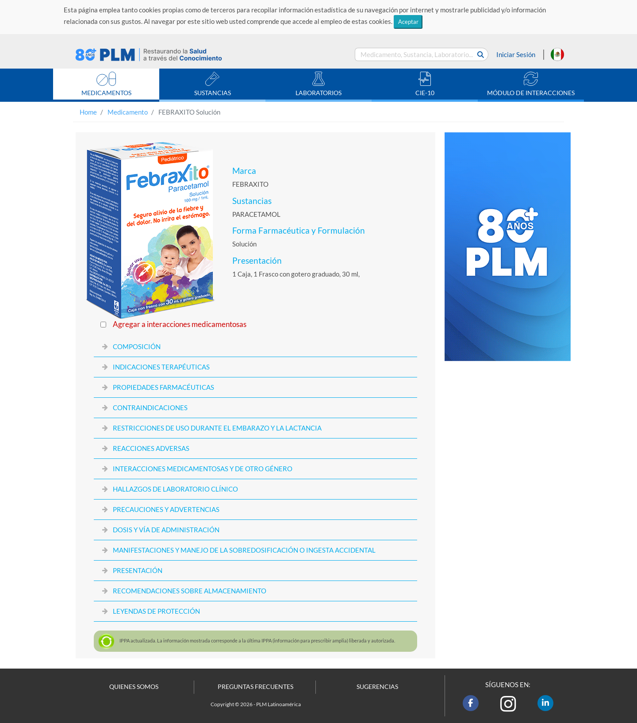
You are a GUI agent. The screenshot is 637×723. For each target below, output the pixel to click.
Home (88, 112)
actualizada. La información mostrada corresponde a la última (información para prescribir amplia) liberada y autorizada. (257, 640)
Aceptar (408, 21)
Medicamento (127, 112)
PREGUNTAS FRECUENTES (255, 686)
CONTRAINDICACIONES (150, 407)
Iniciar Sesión (515, 54)
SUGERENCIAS (377, 686)
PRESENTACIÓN (137, 570)
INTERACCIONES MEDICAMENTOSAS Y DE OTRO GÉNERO (202, 469)
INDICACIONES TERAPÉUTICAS (161, 367)
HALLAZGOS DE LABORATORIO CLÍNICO (175, 489)
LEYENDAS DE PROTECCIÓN (156, 611)
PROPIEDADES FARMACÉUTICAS (163, 387)
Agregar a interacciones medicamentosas (179, 324)
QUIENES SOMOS (133, 686)
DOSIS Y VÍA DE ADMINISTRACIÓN (166, 530)
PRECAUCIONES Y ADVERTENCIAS (166, 509)
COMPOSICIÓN (137, 346)
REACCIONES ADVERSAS (151, 448)
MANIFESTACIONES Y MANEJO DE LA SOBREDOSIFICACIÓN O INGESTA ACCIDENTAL (244, 550)
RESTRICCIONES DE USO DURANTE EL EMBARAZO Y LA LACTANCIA (217, 428)
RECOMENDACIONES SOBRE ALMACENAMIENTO (189, 591)
